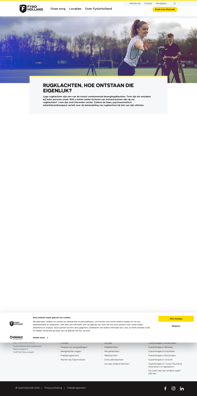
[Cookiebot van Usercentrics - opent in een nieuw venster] (16, 391)
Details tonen (39, 391)
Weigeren (176, 379)
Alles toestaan (176, 372)
